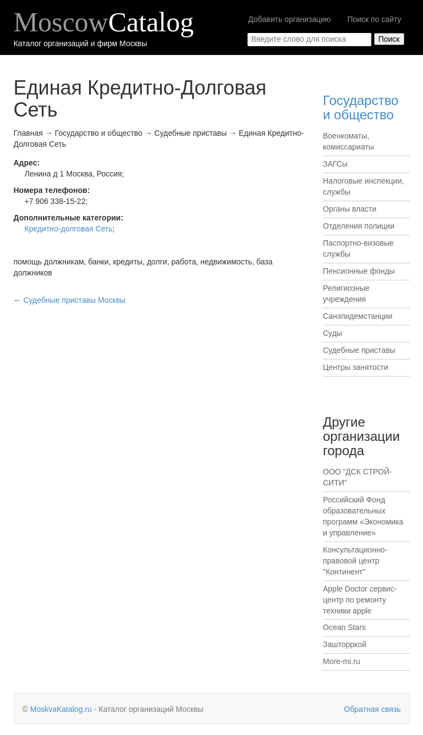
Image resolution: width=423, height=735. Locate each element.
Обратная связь (372, 709)
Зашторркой (344, 644)
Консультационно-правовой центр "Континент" (355, 560)
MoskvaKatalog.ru (61, 709)
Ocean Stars (344, 627)
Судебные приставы (359, 350)
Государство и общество (360, 107)
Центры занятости (355, 367)
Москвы (74, 300)
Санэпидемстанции (357, 316)
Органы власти (349, 209)
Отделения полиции (358, 226)
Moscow (104, 22)
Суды (332, 333)
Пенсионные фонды (359, 271)
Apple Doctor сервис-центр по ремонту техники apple (360, 599)
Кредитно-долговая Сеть (69, 228)
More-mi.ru (341, 661)
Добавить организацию (289, 19)
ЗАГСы (335, 163)
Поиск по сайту (374, 19)
